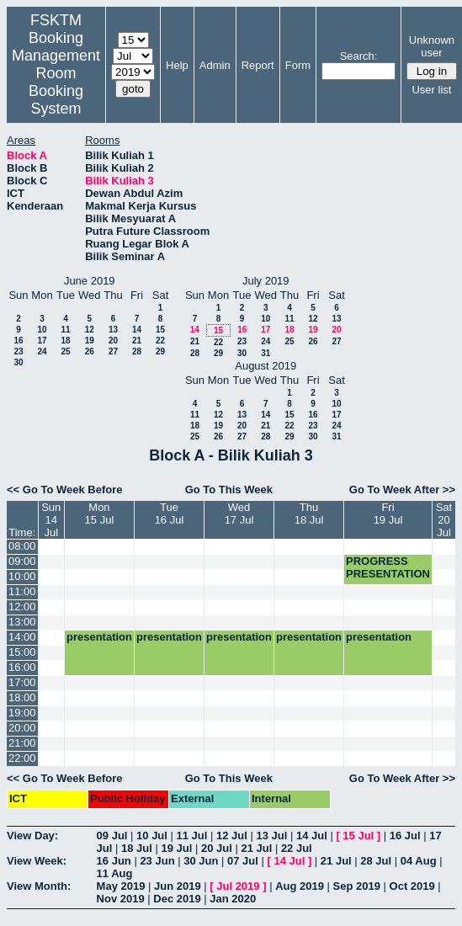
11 (65, 329)
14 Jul (311, 835)
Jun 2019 (177, 886)
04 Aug (419, 860)
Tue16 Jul (169, 513)
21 (136, 340)
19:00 (22, 712)
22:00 (22, 758)
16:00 (22, 667)
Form (298, 65)
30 (18, 362)
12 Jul (231, 835)
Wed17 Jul (239, 513)
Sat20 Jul (444, 520)
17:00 (22, 682)
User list (431, 89)
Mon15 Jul (99, 513)
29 (160, 351)
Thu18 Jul (309, 513)
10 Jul (151, 835)
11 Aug (115, 873)
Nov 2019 (121, 898)
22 (160, 340)
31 (265, 353)
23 (18, 351)
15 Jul (358, 835)
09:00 (22, 561)
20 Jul (216, 848)
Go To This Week (229, 489)
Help (177, 65)
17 (41, 340)
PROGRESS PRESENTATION (388, 567)
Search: (359, 56)
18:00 (22, 697)
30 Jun (200, 860)
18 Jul (136, 848)
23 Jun (157, 860)
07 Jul (242, 860)
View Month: (39, 886)
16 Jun (114, 860)
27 (113, 351)
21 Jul (256, 848)
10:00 (22, 576)
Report (258, 65)
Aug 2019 (299, 886)
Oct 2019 (412, 886)
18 (65, 340)
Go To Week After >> (402, 489)
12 (89, 329)
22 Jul (296, 848)
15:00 (22, 652)
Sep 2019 (356, 886)
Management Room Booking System (56, 82)
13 (113, 329)
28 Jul (375, 860)
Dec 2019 (176, 898)
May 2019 (121, 886)
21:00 (22, 743)
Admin (215, 65)
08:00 (22, 546)
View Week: (36, 860)
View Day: (32, 835)
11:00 (22, 591)
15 (160, 329)
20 (113, 340)
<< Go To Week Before (65, 489)
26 (89, 351)
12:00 (22, 606)
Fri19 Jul (388, 513)
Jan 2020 (233, 898)
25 (65, 351)
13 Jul (271, 835)
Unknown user (431, 46)
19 (89, 340)
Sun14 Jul (51, 520)
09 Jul (112, 835)
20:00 (22, 727)
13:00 (22, 621)
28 (136, 351)
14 (136, 329)
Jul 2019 (237, 886)
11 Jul (192, 835)
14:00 (22, 637)
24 (41, 351)
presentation (99, 637)
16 (18, 340)
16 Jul (405, 835)
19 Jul (176, 848)
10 (41, 329)
